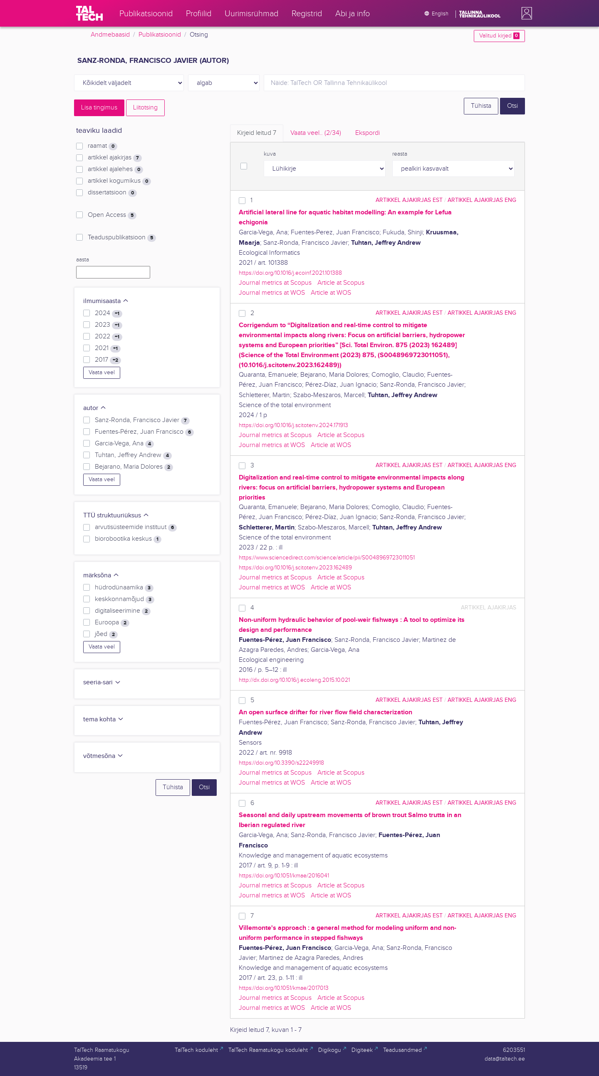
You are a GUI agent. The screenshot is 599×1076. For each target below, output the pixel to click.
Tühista (481, 106)
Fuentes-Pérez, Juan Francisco (144, 432)
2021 (108, 348)
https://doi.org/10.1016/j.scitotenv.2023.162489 (295, 567)
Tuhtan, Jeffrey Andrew (133, 455)
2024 (108, 313)
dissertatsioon (112, 193)
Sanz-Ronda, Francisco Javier (142, 420)
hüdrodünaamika (124, 588)
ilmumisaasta (106, 301)
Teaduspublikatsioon (122, 238)
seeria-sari (102, 682)
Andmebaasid (110, 35)
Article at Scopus (340, 283)
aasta (82, 259)
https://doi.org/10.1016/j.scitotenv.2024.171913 (293, 425)
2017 (108, 360)
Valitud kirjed (499, 35)
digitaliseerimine (123, 611)
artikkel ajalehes (115, 169)
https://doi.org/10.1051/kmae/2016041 (284, 875)
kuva (270, 154)
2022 (108, 337)
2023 (108, 325)
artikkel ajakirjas (115, 158)
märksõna (101, 575)
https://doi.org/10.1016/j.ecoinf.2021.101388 (290, 272)
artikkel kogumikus (119, 181)
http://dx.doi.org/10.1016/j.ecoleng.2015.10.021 (294, 679)
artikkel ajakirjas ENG (482, 200)
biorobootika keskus (128, 539)
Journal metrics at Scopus (275, 283)
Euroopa (112, 623)
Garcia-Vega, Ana (124, 444)
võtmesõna (103, 756)
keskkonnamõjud (124, 599)
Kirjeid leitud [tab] (256, 133)
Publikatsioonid (160, 35)
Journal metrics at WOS (272, 293)
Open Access (112, 215)
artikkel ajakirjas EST (409, 200)
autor (94, 408)
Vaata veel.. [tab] (315, 133)
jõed (106, 634)
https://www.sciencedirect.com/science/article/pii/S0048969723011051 (327, 557)
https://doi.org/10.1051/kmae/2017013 (284, 988)
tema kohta (103, 719)
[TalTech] (89, 13)
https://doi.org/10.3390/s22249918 (281, 762)
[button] (525, 13)
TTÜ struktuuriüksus (116, 515)
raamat (102, 146)
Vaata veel (102, 372)
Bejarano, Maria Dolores (134, 467)
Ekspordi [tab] (367, 133)
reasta (399, 154)
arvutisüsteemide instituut (136, 527)
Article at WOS (331, 293)
